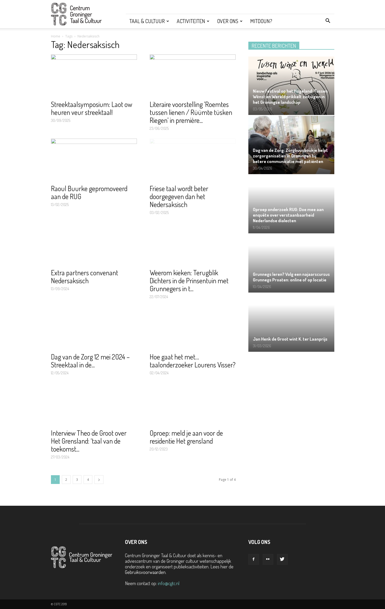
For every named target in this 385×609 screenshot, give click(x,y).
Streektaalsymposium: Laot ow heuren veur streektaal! (91, 108)
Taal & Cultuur (149, 21)
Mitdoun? (261, 21)
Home (55, 36)
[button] (328, 21)
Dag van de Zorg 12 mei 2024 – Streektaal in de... (90, 360)
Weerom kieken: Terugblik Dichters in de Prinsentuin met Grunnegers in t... (189, 280)
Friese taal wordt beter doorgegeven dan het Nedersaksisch (179, 196)
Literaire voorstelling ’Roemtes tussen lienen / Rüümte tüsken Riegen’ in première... (191, 112)
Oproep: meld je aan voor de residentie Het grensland (186, 436)
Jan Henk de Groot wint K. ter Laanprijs (290, 339)
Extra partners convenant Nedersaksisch (84, 276)
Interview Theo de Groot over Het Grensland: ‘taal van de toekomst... (89, 440)
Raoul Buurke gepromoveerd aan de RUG (89, 192)
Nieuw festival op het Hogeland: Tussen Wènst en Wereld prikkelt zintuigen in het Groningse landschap (290, 96)
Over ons (230, 21)
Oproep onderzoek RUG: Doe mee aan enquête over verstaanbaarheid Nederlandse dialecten (288, 215)
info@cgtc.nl (168, 583)
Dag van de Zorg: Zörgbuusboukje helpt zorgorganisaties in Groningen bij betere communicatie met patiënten (290, 155)
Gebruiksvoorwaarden (145, 572)
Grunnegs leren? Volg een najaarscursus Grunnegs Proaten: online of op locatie (291, 276)
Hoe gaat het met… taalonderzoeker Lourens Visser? (193, 360)
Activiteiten (193, 21)
